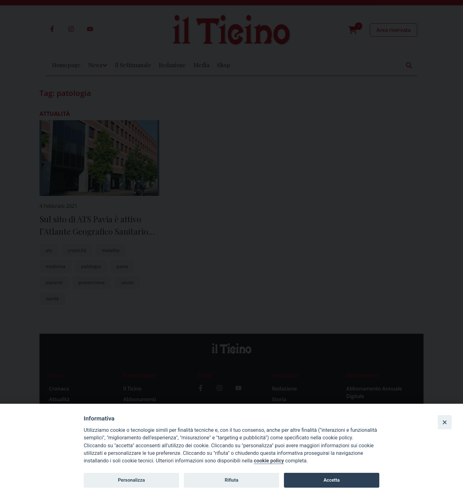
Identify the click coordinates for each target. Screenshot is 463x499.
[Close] (445, 422)
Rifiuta (231, 480)
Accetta (331, 480)
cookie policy (269, 461)
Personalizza (131, 480)
